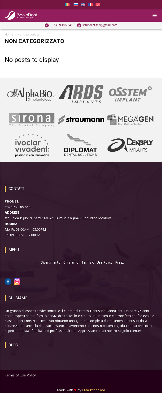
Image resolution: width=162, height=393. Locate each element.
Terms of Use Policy (96, 262)
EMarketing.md (93, 390)
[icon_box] (58, 24)
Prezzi (119, 262)
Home (9, 34)
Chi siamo (71, 262)
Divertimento (50, 262)
